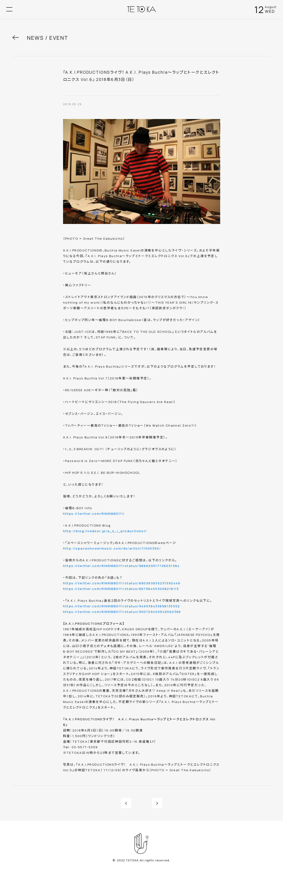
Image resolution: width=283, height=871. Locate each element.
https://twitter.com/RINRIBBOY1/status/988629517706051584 (121, 566)
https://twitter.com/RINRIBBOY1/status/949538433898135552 (121, 606)
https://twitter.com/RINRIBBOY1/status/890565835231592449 (121, 583)
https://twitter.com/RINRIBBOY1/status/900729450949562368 (122, 612)
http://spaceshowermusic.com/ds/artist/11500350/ (112, 548)
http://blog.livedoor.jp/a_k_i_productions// (105, 531)
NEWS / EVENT (47, 37)
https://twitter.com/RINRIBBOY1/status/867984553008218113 (121, 589)
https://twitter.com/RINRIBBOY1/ (94, 513)
